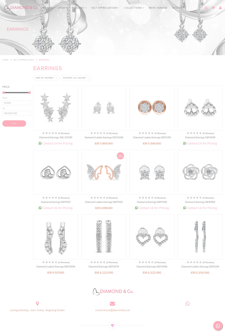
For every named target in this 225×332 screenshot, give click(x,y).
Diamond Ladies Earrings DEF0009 (55, 266)
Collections (134, 7)
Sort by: (44, 78)
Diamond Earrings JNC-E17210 (55, 137)
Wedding (79, 7)
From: (5, 98)
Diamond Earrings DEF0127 (56, 202)
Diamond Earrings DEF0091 (200, 137)
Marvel (48, 7)
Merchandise (158, 7)
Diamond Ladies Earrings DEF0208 (104, 137)
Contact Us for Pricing (56, 143)
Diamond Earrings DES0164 (200, 202)
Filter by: (74, 78)
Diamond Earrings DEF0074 (104, 266)
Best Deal (179, 7)
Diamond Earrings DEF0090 (152, 266)
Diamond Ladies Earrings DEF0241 (200, 266)
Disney (62, 7)
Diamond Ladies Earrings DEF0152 (104, 202)
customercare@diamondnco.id (112, 310)
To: (3, 108)
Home (5, 60)
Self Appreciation (105, 7)
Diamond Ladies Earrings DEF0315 (152, 137)
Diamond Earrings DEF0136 (152, 202)
